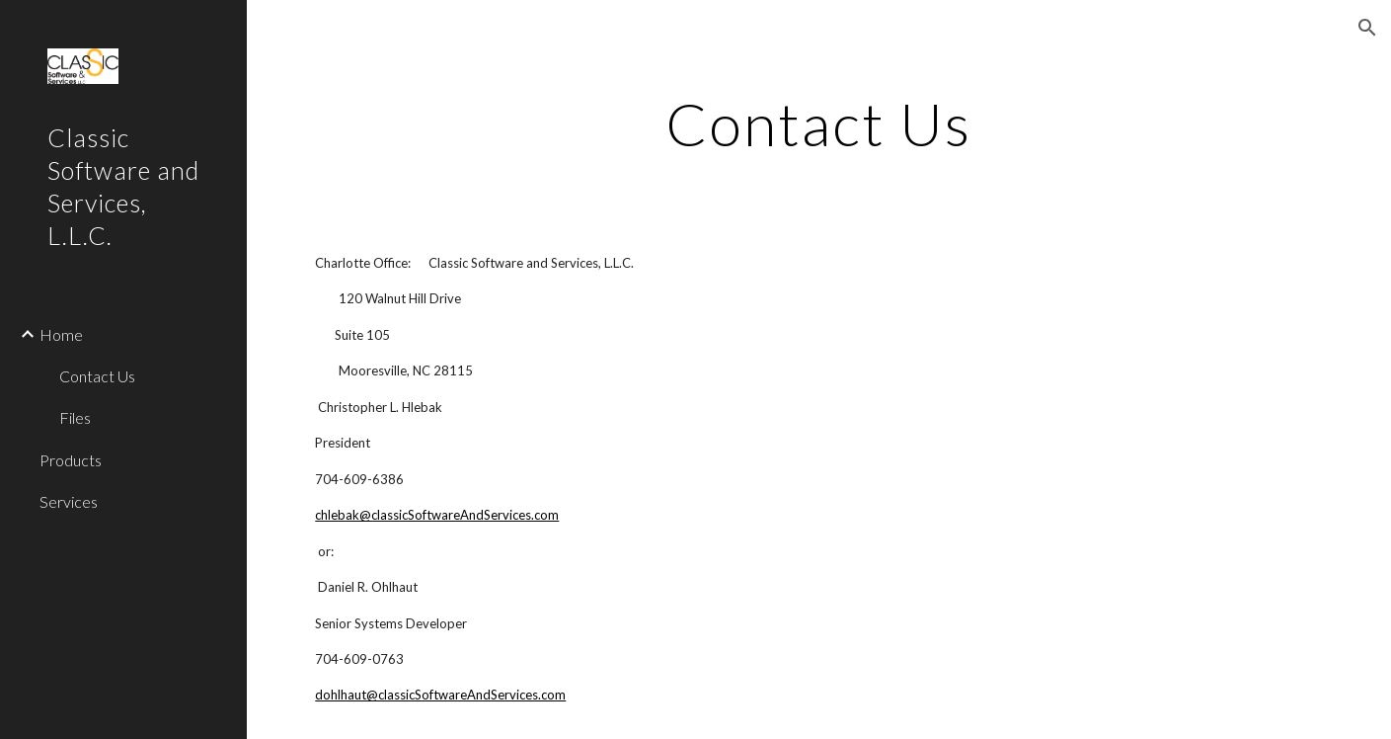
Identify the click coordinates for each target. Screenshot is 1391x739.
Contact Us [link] (97, 376)
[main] (818, 123)
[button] (1367, 27)
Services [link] (68, 501)
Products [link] (70, 460)
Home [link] (61, 334)
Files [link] (75, 417)
